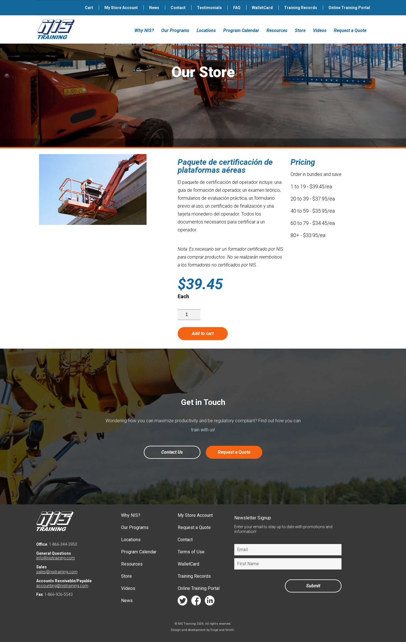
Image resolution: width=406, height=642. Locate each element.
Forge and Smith (222, 630)
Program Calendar (241, 30)
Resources (277, 30)
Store (300, 30)
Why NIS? (144, 30)
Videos (319, 30)
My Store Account (121, 7)
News (154, 7)
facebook (196, 602)
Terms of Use (191, 551)
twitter (182, 602)
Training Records (300, 7)
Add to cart (203, 333)
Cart (89, 7)
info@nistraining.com (55, 558)
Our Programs (175, 30)
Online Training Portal (349, 7)
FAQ (236, 7)
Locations (206, 30)
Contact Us (172, 452)
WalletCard (262, 7)
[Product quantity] (189, 314)
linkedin (209, 602)
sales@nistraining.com (57, 572)
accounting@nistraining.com (62, 585)
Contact (178, 7)
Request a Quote (350, 30)
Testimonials (209, 7)
